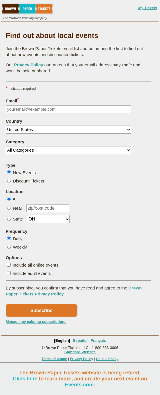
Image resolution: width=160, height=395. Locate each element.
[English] (62, 340)
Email (12, 100)
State (18, 219)
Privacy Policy (28, 64)
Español (80, 340)
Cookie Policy (107, 359)
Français (98, 340)
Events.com (79, 385)
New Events (24, 172)
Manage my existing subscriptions (36, 321)
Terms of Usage (54, 359)
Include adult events (32, 273)
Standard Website (80, 352)
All (15, 198)
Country (14, 121)
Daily (17, 238)
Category (15, 141)
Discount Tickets (28, 180)
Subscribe (41, 310)
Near (17, 208)
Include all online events (35, 265)
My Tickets (147, 8)
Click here (25, 379)
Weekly (20, 247)
